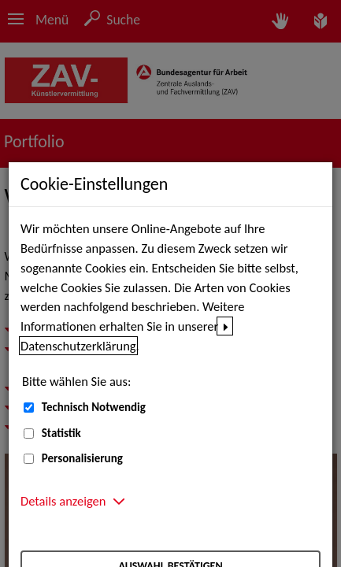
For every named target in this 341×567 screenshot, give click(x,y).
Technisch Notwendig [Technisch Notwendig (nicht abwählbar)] (94, 407)
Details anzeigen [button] (63, 501)
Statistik (61, 433)
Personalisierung (82, 458)
